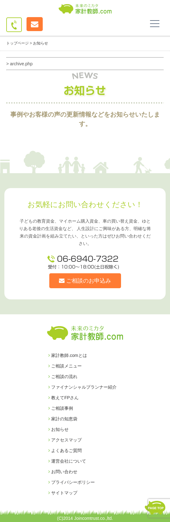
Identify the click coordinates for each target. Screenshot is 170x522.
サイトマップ (62, 492)
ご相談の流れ (62, 376)
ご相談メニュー (65, 365)
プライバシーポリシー (71, 482)
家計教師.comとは (67, 355)
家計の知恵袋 (62, 418)
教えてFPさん (63, 397)
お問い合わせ (62, 471)
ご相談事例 (60, 408)
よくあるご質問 (65, 450)
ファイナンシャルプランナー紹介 (82, 387)
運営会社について (67, 461)
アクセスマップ (65, 439)
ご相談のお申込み (85, 281)
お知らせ (58, 429)
